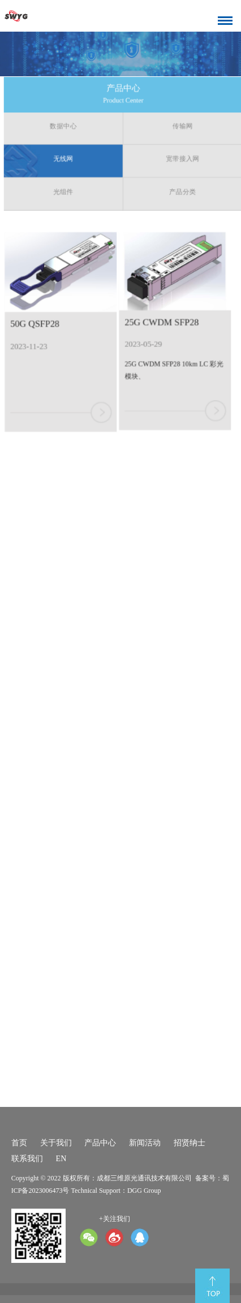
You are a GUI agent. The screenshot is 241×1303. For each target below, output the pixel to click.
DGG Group (144, 1191)
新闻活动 (145, 1143)
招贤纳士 (189, 1143)
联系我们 (27, 1158)
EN (61, 1158)
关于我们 (56, 1143)
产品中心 (100, 1143)
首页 (19, 1143)
